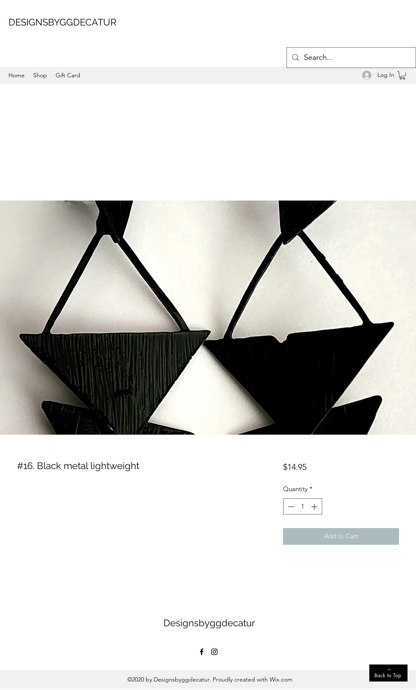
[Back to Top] (388, 673)
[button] (402, 75)
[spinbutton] (302, 507)
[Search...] (351, 58)
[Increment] (315, 507)
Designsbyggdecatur (209, 622)
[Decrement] (290, 507)
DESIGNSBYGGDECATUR (62, 22)
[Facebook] (201, 652)
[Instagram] (214, 652)
